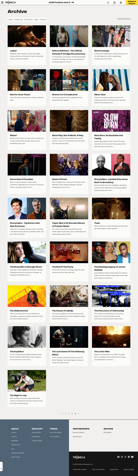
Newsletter (14, 440)
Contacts (14, 436)
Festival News (15, 445)
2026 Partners (77, 436)
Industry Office (36, 432)
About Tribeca (15, 457)
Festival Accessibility (17, 453)
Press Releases (55, 436)
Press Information (56, 432)
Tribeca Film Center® (80, 469)
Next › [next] (128, 413)
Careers (13, 432)
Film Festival (107, 432)
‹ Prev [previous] (9, 413)
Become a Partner (78, 432)
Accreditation (36, 436)
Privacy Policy (114, 469)
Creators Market (37, 440)
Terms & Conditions (98, 469)
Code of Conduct (129, 469)
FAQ (12, 449)
